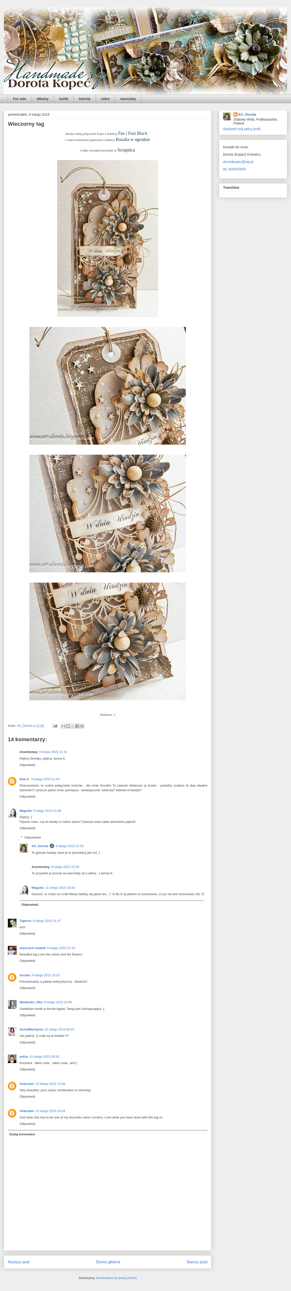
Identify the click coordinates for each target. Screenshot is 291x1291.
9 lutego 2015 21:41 (53, 752)
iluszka (25, 975)
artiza (24, 1056)
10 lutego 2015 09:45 (44, 1056)
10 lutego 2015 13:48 (50, 1084)
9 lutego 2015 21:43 (45, 779)
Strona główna (108, 1262)
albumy (43, 99)
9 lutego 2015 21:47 (47, 921)
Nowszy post (18, 1262)
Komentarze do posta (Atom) (116, 1278)
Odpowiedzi (32, 837)
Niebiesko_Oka (31, 1002)
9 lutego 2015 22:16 (61, 948)
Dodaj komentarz (22, 1134)
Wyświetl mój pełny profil (241, 129)
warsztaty (128, 99)
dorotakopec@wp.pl (238, 162)
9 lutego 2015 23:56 (58, 1002)
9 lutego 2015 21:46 (47, 811)
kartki (63, 99)
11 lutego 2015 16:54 (60, 888)
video (105, 99)
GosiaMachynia (31, 1029)
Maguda (26, 811)
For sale (19, 99)
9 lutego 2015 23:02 (46, 975)
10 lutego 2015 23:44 (50, 1111)
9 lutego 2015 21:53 (70, 846)
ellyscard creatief (32, 948)
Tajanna (25, 921)
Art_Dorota (40, 846)
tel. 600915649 (234, 169)
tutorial (84, 99)
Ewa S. (25, 779)
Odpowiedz (27, 765)
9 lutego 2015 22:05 (65, 867)
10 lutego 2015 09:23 (59, 1029)
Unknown (27, 1084)
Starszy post (196, 1262)
